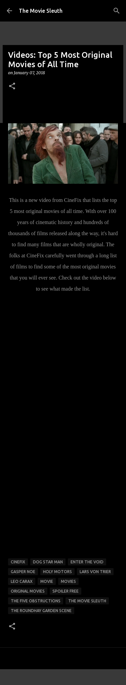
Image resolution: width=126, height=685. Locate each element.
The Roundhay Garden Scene (41, 610)
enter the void (87, 562)
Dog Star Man (48, 562)
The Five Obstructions (35, 601)
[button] (12, 86)
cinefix (18, 562)
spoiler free (65, 591)
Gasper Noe (23, 571)
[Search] (117, 11)
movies (68, 581)
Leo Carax (22, 581)
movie (46, 581)
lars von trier (95, 571)
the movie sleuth (87, 601)
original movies (28, 591)
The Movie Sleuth (40, 11)
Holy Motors (57, 571)
